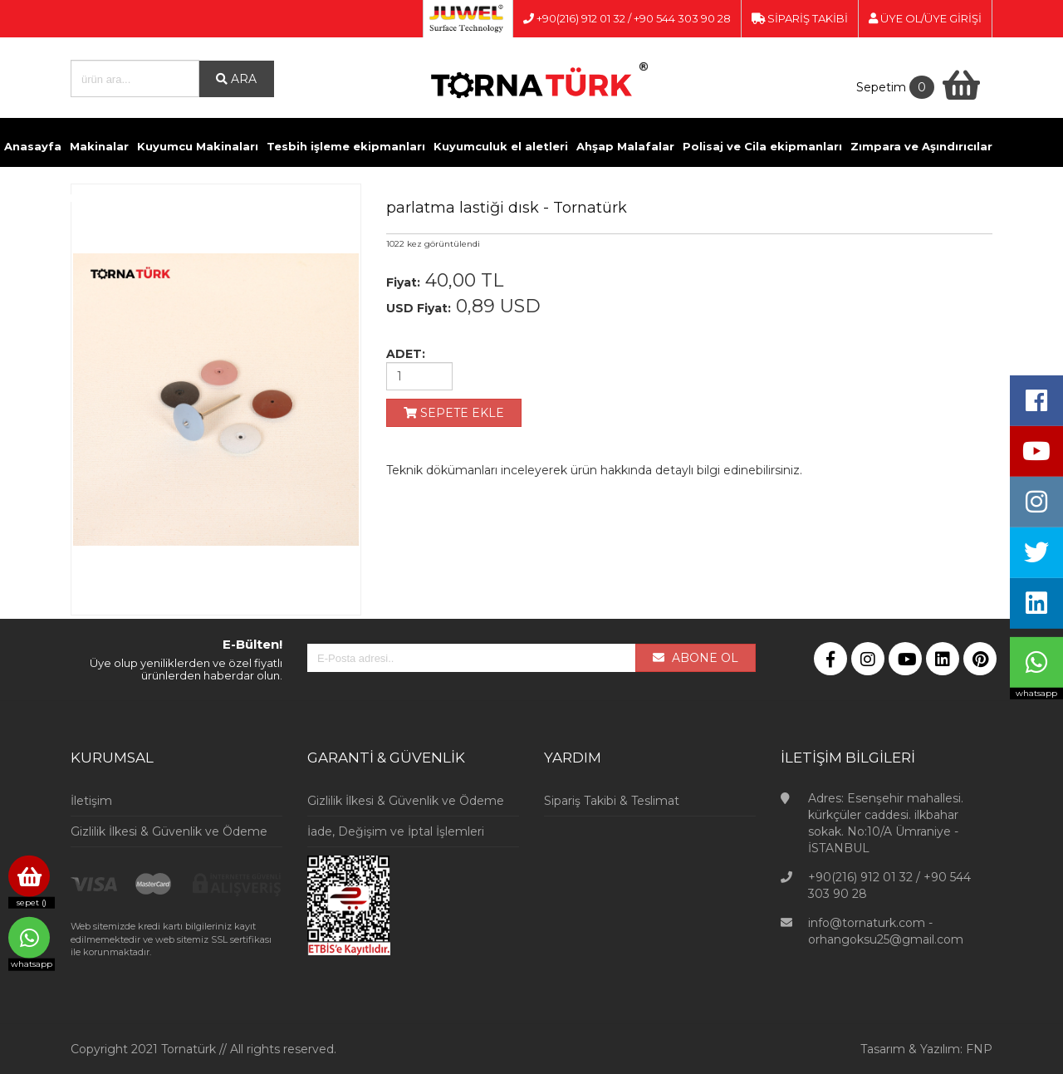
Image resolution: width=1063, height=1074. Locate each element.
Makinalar (99, 146)
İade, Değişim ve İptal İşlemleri (395, 831)
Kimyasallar (235, 197)
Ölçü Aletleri (456, 197)
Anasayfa (32, 146)
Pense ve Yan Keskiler (344, 197)
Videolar (647, 197)
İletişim (703, 197)
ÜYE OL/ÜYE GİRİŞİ (925, 18)
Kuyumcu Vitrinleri (557, 197)
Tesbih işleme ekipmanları (346, 146)
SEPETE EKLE (454, 412)
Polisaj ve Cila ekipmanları (762, 146)
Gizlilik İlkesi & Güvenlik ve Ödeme (169, 831)
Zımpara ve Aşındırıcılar (921, 146)
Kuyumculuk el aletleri (501, 146)
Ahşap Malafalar (625, 146)
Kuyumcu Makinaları (197, 146)
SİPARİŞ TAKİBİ (800, 18)
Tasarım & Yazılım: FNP (926, 1049)
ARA (236, 78)
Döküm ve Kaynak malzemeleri (98, 197)
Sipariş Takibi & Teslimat (611, 800)
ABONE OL (695, 657)
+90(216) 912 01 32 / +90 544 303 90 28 (627, 18)
